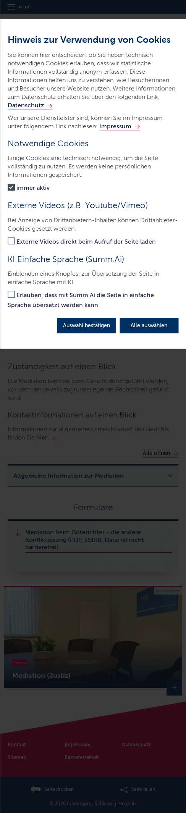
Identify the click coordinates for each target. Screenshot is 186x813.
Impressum (115, 126)
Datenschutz (26, 105)
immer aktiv (33, 187)
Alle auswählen (149, 325)
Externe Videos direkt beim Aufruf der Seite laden (86, 241)
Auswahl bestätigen (86, 325)
